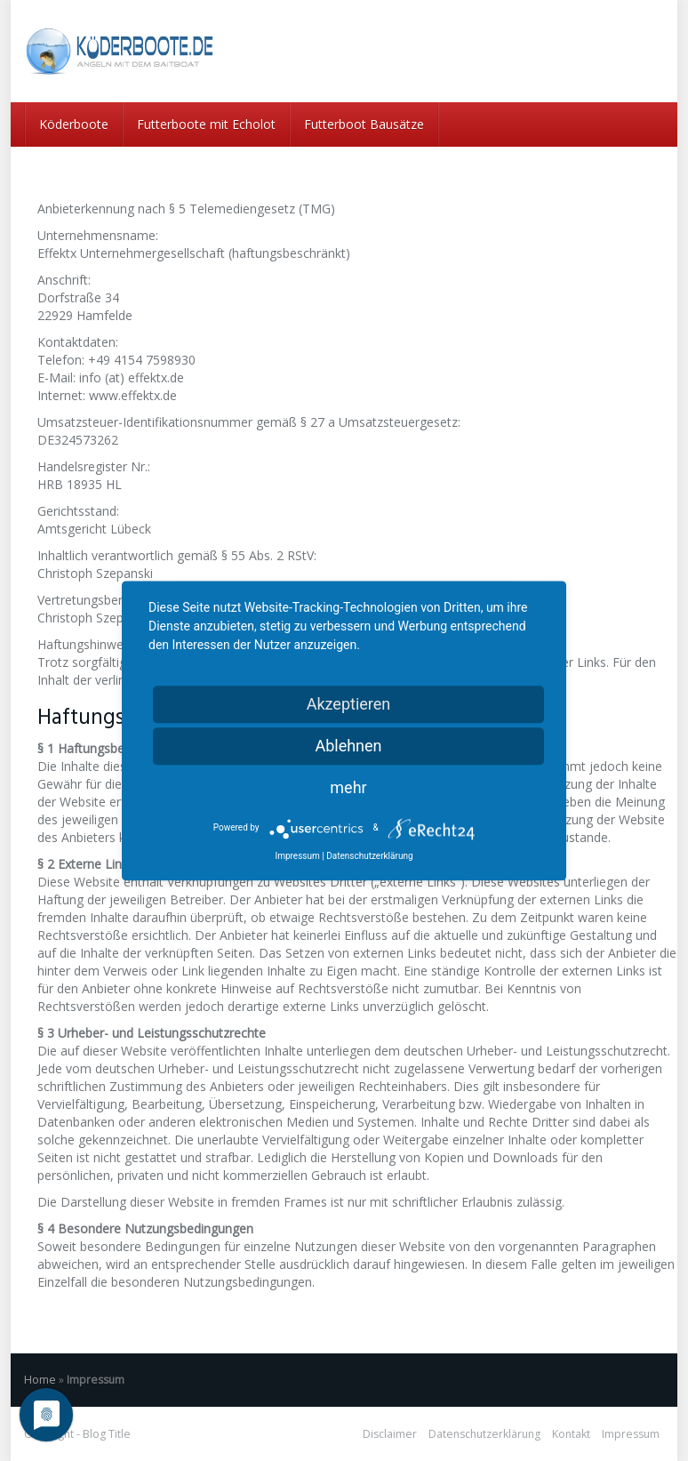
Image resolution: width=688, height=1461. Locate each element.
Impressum (631, 1433)
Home (40, 1379)
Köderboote (73, 124)
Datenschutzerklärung (484, 1433)
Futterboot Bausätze (364, 124)
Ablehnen (348, 745)
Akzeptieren (349, 703)
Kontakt (571, 1433)
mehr (348, 787)
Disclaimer (390, 1433)
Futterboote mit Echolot (206, 124)
